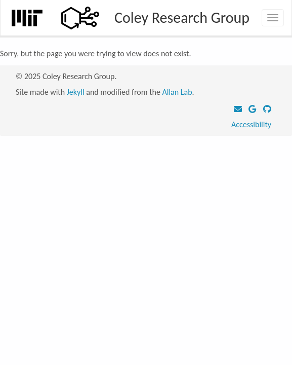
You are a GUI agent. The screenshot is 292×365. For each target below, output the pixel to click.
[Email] (240, 109)
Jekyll (76, 92)
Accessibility (251, 124)
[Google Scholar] (254, 109)
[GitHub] (267, 109)
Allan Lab (177, 92)
